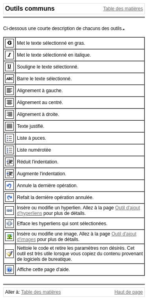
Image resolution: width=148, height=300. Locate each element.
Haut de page (128, 292)
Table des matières (123, 8)
